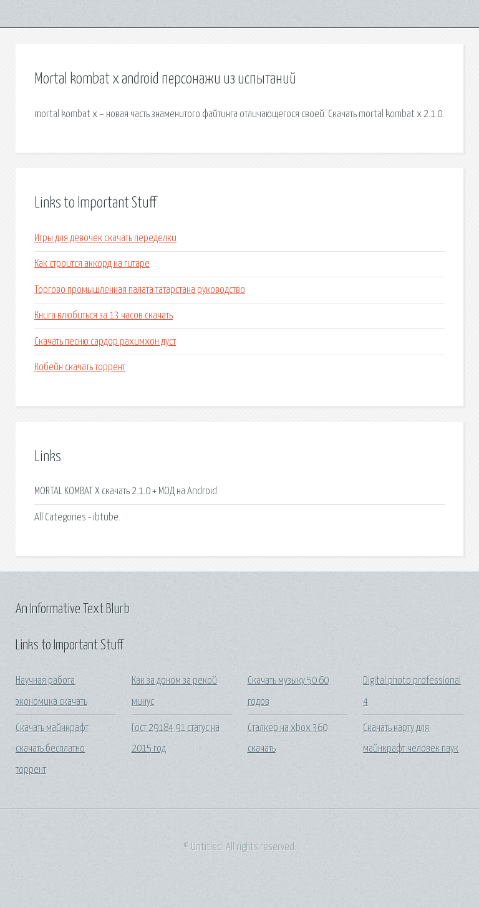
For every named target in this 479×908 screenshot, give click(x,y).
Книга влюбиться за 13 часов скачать (103, 315)
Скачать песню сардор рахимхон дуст (105, 342)
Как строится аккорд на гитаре (92, 264)
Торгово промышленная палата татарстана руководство (139, 290)
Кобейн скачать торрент (79, 367)
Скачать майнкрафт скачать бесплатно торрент (52, 749)
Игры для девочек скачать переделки (105, 238)
